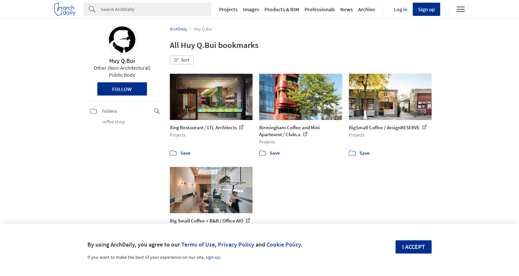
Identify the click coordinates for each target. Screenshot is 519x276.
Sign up (426, 9)
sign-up (213, 257)
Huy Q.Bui (122, 60)
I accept (413, 247)
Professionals (320, 9)
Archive (366, 9)
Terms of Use (198, 244)
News (346, 9)
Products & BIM (281, 9)
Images (251, 9)
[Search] (156, 9)
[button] (182, 60)
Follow (122, 89)
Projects (228, 9)
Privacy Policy (236, 244)
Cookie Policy (283, 244)
